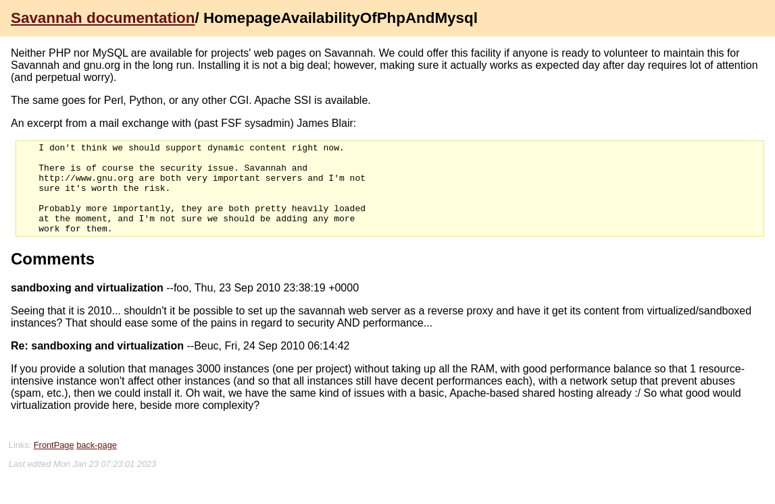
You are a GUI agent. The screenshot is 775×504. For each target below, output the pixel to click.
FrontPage (54, 463)
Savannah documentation (103, 17)
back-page (96, 463)
